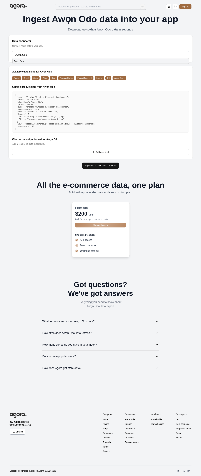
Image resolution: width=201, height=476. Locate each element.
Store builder (157, 419)
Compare (129, 433)
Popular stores (131, 442)
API (177, 419)
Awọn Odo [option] (19, 61)
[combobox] (100, 55)
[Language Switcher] (17, 432)
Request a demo (183, 428)
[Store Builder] (168, 6)
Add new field (100, 152)
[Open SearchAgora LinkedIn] (189, 471)
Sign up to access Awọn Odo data (100, 165)
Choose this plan (100, 225)
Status (179, 437)
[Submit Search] (142, 6)
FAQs (105, 428)
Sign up (185, 6)
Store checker (157, 424)
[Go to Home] (18, 7)
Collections (130, 428)
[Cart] (175, 6)
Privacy (106, 451)
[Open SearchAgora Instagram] (179, 471)
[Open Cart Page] (175, 6)
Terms (105, 447)
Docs (178, 433)
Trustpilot (107, 442)
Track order (130, 419)
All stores (129, 437)
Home (105, 419)
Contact (106, 437)
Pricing (106, 424)
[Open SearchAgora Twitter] (184, 471)
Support (128, 424)
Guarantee (108, 433)
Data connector (183, 424)
